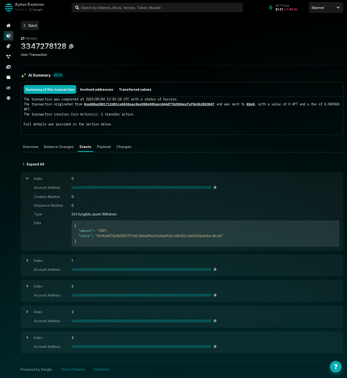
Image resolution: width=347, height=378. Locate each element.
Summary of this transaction (50, 89)
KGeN (250, 104)
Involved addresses (96, 89)
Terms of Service (73, 369)
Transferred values (135, 89)
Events (85, 147)
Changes (124, 147)
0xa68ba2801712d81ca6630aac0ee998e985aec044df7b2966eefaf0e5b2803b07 (149, 104)
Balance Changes (59, 147)
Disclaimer (101, 369)
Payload (104, 147)
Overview (30, 147)
